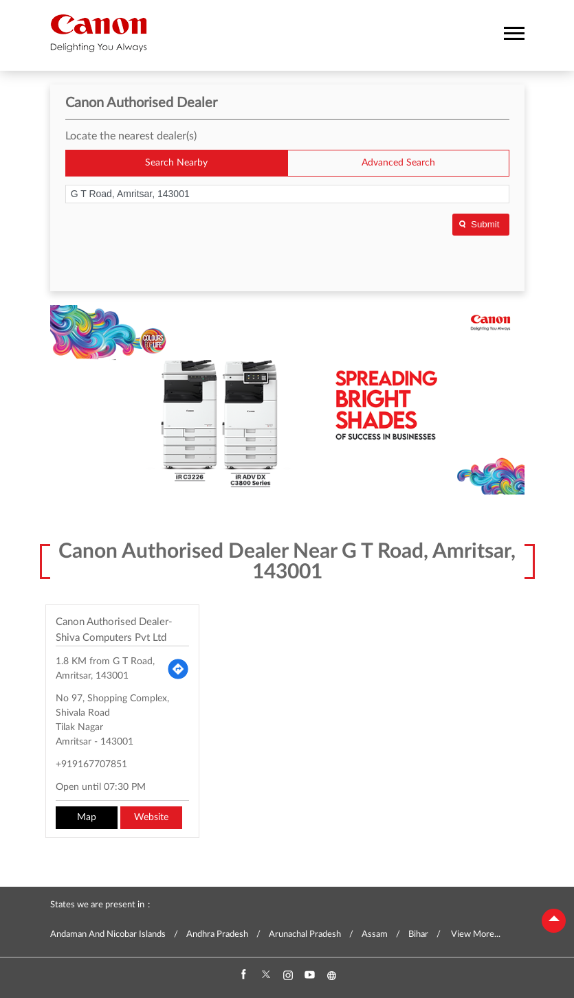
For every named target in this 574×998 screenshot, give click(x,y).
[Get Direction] (178, 669)
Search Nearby (176, 163)
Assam (375, 934)
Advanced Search (398, 163)
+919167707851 (91, 764)
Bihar (418, 934)
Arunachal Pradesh (305, 934)
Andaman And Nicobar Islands (108, 934)
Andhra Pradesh (217, 934)
